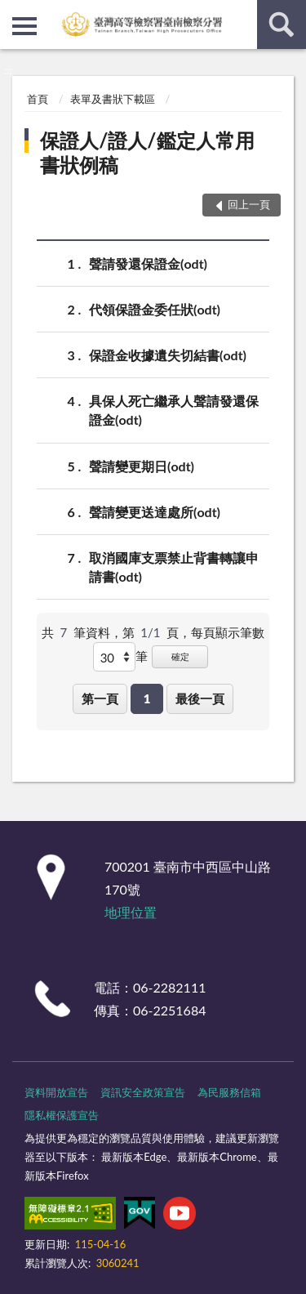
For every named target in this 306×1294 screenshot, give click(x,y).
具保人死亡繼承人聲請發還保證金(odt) (174, 409)
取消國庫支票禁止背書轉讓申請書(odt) (174, 566)
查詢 (281, 24)
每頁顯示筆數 (227, 632)
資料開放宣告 (56, 1092)
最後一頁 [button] (199, 698)
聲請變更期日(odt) (141, 466)
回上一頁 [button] (249, 204)
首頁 (37, 98)
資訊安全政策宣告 (142, 1092)
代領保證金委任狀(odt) (154, 309)
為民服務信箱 (229, 1092)
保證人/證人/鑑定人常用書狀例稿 (147, 152)
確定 (180, 656)
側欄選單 (24, 26)
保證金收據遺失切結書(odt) (167, 355)
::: (13, 12)
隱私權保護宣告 (61, 1115)
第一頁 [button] (100, 698)
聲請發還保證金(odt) (148, 263)
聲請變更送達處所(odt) (154, 511)
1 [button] (147, 698)
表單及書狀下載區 (112, 98)
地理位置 (130, 912)
